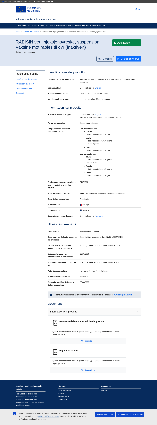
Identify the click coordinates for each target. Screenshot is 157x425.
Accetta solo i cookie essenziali (130, 414)
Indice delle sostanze (58, 25)
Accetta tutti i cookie (105, 414)
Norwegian (99, 216)
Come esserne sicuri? (43, 1)
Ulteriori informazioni (24, 88)
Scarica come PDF (128, 59)
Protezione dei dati (65, 391)
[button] (105, 59)
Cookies (61, 393)
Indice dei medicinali (40, 25)
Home (18, 32)
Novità (70, 25)
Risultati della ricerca (31, 32)
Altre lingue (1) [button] (88, 341)
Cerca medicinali (23, 25)
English (98, 88)
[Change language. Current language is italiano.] (137, 9)
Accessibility (62, 399)
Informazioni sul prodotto (25, 84)
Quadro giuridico (64, 396)
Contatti (104, 391)
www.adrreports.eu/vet (123, 295)
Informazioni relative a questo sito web (90, 25)
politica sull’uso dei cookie (48, 416)
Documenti (20, 93)
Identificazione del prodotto (26, 79)
